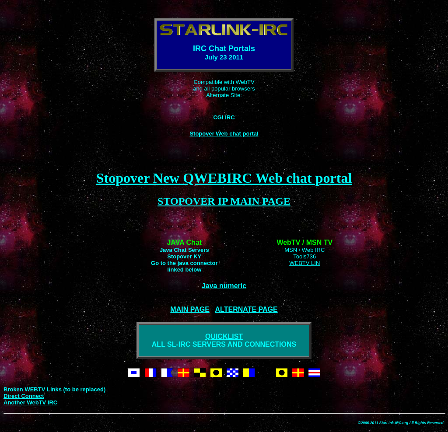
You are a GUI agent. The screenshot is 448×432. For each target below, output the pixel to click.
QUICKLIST (224, 336)
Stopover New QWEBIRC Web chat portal (224, 178)
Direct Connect (24, 396)
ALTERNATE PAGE (246, 309)
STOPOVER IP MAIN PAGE (224, 201)
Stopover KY (184, 256)
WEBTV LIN (304, 263)
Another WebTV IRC (30, 402)
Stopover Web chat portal (223, 133)
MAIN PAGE (189, 309)
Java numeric (224, 285)
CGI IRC (223, 117)
